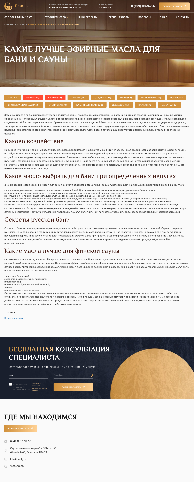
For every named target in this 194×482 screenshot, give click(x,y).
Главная (8, 24)
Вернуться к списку (14, 318)
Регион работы (119, 17)
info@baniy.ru (18, 459)
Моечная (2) (169, 105)
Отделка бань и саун (19, 17)
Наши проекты (87, 17)
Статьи (20, 24)
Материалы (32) (151, 98)
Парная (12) (145, 105)
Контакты (183, 17)
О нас (163, 17)
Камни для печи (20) (89, 105)
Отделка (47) (103, 98)
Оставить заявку (172, 6)
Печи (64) (126, 98)
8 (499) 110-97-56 (143, 6)
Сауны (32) (55, 98)
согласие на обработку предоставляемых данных (39, 387)
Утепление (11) (58, 105)
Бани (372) (32, 98)
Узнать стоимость (18, 428)
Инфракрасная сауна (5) (23, 105)
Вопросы (144, 17)
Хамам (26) (78, 98)
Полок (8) (176, 98)
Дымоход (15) (120, 105)
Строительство (55, 17)
